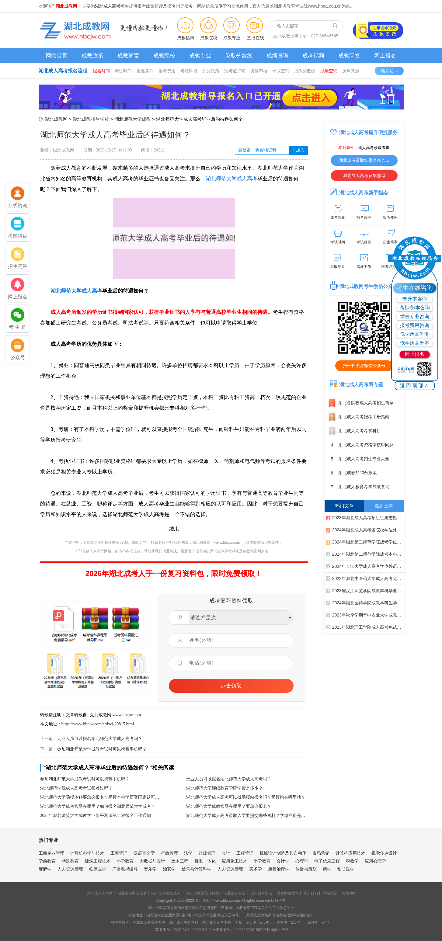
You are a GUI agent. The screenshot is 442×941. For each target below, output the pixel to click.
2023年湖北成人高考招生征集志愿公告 (365, 517)
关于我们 (310, 893)
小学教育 (125, 861)
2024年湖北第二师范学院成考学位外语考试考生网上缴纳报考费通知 (365, 542)
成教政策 (92, 56)
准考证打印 (234, 70)
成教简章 (128, 56)
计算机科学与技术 (87, 853)
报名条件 (145, 70)
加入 (299, 150)
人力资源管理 (70, 868)
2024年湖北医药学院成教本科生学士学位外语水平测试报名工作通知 (365, 602)
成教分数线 (304, 70)
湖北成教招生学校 (91, 119)
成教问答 (349, 56)
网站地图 (330, 893)
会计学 (283, 861)
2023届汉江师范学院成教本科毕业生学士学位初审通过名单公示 (365, 590)
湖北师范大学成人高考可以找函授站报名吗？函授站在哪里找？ (245, 797)
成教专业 (231, 37)
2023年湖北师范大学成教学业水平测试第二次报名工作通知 (95, 815)
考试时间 (123, 70)
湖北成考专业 (234, 893)
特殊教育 (70, 861)
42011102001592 (248, 930)
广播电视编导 (125, 868)
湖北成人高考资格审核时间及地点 (364, 445)
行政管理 (169, 853)
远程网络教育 (288, 893)
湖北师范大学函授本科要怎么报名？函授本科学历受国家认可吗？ (101, 797)
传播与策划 (306, 868)
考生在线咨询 (414, 287)
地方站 (390, 70)
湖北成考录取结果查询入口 (364, 160)
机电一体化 (205, 861)
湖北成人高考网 (100, 893)
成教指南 (185, 37)
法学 (188, 853)
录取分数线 (238, 56)
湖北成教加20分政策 (352, 473)
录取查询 (280, 70)
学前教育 (47, 861)
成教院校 (208, 37)
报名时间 (101, 70)
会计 (226, 853)
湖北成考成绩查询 (165, 893)
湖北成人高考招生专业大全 (358, 459)
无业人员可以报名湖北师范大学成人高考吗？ (99, 738)
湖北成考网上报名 (132, 893)
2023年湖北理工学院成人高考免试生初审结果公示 (365, 627)
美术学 (255, 868)
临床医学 (97, 868)
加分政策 (210, 70)
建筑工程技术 (97, 861)
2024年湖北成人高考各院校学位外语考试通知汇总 (365, 529)
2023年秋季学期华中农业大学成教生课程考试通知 (365, 615)
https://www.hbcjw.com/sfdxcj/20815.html (97, 724)
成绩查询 (277, 56)
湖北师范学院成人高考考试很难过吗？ (76, 788)
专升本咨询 (414, 298)
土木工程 (179, 861)
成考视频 (313, 56)
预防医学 (345, 868)
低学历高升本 (414, 342)
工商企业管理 (51, 853)
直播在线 (255, 37)
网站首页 (57, 56)
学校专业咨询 (414, 316)
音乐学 (150, 868)
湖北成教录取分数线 (202, 893)
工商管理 (118, 853)
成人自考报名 (261, 893)
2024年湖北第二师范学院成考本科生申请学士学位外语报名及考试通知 (365, 554)
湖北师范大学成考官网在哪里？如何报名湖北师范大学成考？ (97, 806)
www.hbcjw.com (127, 715)
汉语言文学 (144, 853)
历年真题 (350, 70)
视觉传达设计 (384, 853)
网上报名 (385, 56)
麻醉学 (45, 868)
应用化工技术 (234, 861)
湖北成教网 (56, 119)
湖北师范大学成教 (132, 119)
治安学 (169, 868)
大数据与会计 (152, 861)
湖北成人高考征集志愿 (364, 175)
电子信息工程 (327, 861)
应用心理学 (375, 861)
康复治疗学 (278, 868)
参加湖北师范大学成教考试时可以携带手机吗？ (102, 749)
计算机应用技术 (350, 853)
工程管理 (244, 853)
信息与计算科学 (196, 868)
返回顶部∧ (415, 385)
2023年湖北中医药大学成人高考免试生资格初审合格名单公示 (365, 578)
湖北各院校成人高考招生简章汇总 (364, 403)
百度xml (348, 893)
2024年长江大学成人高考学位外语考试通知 (365, 566)
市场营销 (320, 853)
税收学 (352, 861)
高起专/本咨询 (414, 307)
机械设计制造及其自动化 (282, 853)
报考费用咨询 (414, 325)
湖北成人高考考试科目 (354, 431)
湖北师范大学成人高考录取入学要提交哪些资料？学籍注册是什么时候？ (247, 815)
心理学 (301, 861)
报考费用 (167, 70)
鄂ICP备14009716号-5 (192, 930)
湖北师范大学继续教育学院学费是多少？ (224, 788)
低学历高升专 (414, 334)
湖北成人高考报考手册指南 (358, 417)
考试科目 (188, 70)
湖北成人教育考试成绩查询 (358, 487)
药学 (327, 868)
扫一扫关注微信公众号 (364, 365)
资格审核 (258, 70)
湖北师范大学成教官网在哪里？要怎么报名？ (228, 806)
